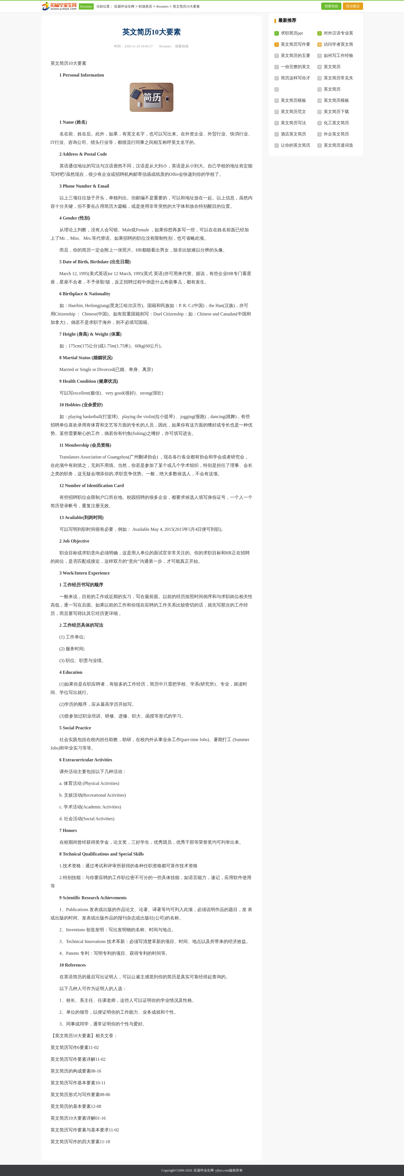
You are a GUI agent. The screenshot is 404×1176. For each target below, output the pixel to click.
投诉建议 (353, 6)
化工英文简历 (336, 123)
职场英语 (145, 6)
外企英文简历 (336, 134)
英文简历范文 (293, 111)
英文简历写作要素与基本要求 (79, 1129)
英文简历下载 (336, 111)
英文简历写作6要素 (69, 1047)
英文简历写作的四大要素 (75, 1141)
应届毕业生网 (124, 6)
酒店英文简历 (293, 134)
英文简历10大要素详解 (72, 1118)
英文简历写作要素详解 (72, 1059)
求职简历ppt (292, 33)
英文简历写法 (293, 123)
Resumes (86, 6)
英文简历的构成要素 (70, 1071)
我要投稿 (331, 6)
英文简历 (332, 66)
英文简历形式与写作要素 (75, 1094)
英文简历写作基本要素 (72, 1082)
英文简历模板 (293, 100)
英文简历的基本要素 (70, 1106)
